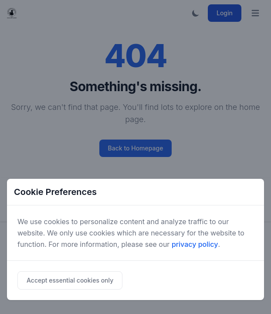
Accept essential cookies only (70, 280)
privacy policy (195, 244)
